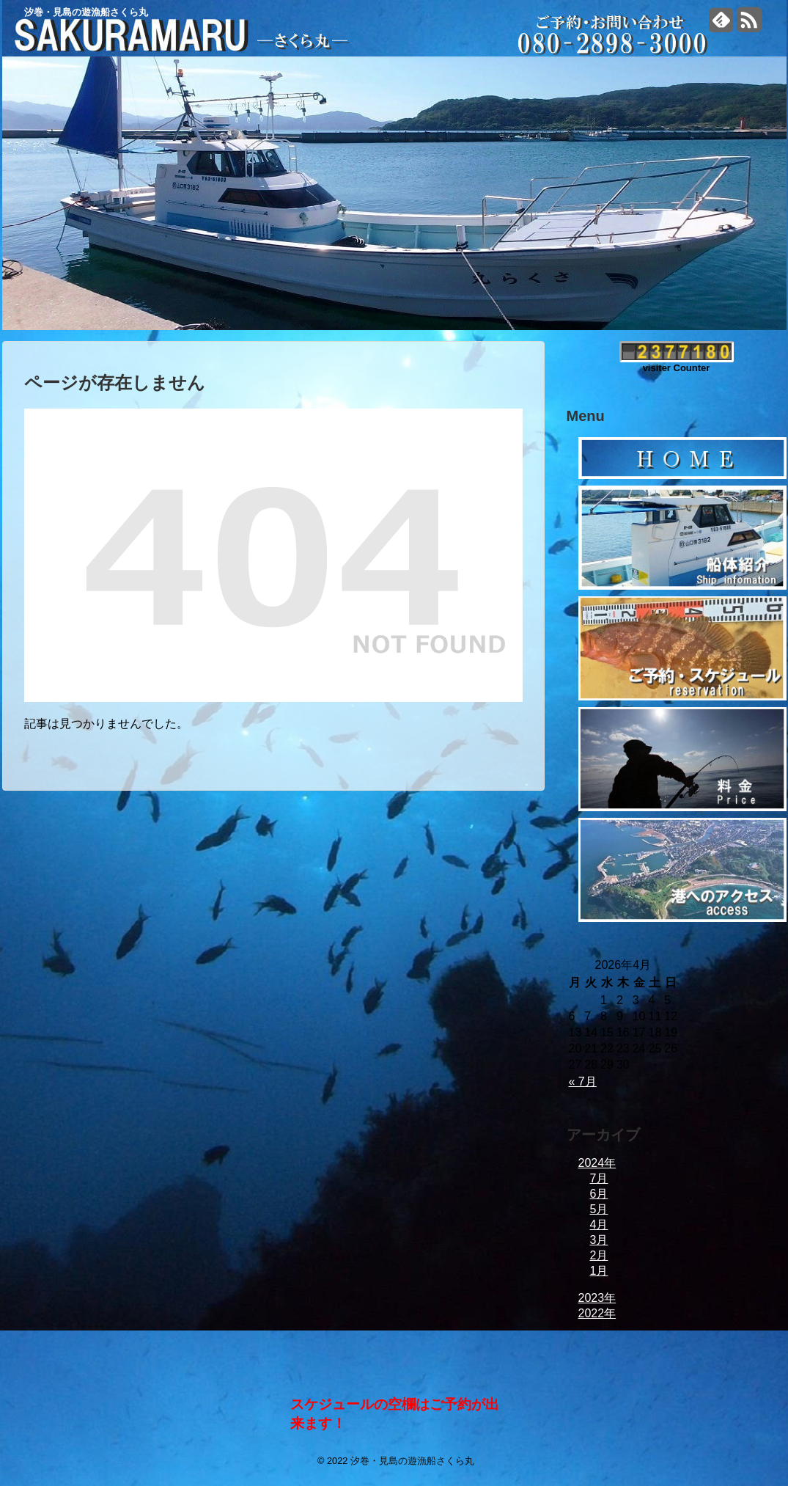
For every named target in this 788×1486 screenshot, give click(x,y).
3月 (599, 1240)
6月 (599, 1193)
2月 (599, 1255)
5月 (599, 1209)
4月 (599, 1224)
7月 (599, 1178)
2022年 (597, 1313)
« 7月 (583, 1081)
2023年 (597, 1298)
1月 (599, 1270)
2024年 (597, 1163)
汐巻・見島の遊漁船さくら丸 (86, 12)
